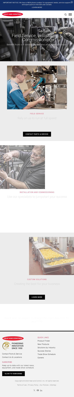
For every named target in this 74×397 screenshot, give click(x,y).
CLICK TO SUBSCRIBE (13, 374)
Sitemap (53, 385)
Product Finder (44, 341)
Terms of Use (22, 385)
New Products (43, 344)
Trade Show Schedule (47, 354)
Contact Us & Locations (12, 357)
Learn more (37, 297)
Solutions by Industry (46, 347)
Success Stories (44, 351)
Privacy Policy (33, 385)
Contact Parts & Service (37, 134)
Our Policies (44, 385)
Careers (41, 357)
